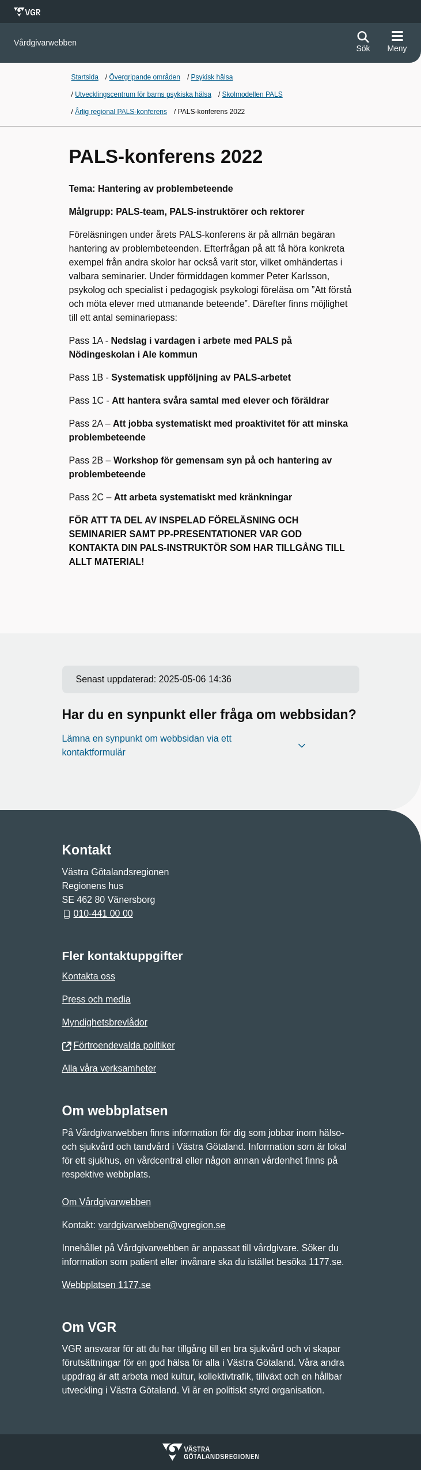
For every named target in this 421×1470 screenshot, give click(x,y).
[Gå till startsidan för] (45, 43)
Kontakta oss (89, 976)
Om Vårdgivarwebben (106, 1202)
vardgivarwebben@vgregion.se (162, 1225)
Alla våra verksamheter (109, 1068)
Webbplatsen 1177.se (106, 1285)
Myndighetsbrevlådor (105, 1022)
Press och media (96, 999)
